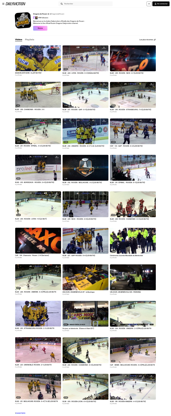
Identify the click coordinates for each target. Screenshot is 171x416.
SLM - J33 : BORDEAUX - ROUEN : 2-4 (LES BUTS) (34, 182)
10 (24, 413)
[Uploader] (149, 3)
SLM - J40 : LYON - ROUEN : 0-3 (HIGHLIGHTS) (80, 73)
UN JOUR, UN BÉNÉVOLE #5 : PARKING (125, 292)
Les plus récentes (147, 40)
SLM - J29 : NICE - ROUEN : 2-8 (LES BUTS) (79, 219)
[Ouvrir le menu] (3, 3)
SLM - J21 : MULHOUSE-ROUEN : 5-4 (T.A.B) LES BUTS (36, 401)
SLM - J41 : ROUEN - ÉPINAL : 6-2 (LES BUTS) (33, 146)
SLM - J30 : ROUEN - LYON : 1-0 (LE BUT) (31, 219)
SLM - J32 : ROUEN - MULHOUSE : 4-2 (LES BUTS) (82, 183)
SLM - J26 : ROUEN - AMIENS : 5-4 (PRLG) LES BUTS (35, 292)
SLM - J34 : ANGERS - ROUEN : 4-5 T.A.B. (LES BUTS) (83, 146)
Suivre (40, 28)
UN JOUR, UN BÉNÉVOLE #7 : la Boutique (78, 292)
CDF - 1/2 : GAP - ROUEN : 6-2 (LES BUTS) (126, 146)
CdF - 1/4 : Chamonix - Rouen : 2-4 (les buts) (32, 255)
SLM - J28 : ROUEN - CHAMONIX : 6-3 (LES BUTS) (129, 219)
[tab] (18, 39)
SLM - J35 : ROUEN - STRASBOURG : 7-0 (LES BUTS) (130, 110)
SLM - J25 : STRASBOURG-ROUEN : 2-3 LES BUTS (34, 328)
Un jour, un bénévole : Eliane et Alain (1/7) (78, 328)
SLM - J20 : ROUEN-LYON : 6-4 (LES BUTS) (79, 401)
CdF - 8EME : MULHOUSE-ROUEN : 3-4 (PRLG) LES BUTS (132, 365)
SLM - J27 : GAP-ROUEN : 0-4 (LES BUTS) (78, 256)
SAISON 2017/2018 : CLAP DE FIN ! (28, 73)
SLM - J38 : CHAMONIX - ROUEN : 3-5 (29, 109)
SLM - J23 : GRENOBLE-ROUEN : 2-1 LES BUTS (33, 365)
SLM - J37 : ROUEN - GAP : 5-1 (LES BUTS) (78, 110)
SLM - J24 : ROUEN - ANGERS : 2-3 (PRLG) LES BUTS (130, 328)
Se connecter (161, 4)
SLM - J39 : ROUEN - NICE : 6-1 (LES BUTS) (126, 73)
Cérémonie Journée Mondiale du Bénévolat (126, 256)
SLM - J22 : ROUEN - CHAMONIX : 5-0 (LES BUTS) (81, 365)
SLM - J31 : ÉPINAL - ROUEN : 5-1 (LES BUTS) (127, 183)
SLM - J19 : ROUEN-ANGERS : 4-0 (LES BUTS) (128, 401)
